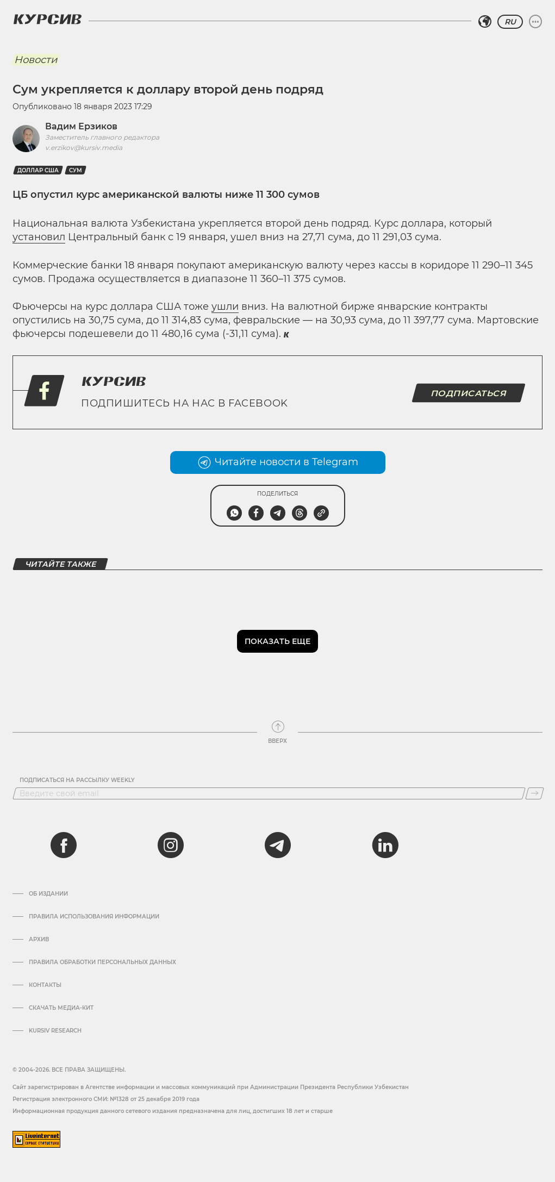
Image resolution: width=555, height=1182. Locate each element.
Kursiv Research (55, 1031)
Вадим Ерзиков (81, 126)
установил (39, 237)
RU (510, 22)
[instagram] (171, 845)
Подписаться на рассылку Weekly (77, 780)
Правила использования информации (94, 917)
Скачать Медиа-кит (61, 1008)
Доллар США (38, 170)
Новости (35, 60)
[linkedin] (384, 845)
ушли (225, 306)
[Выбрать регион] (485, 22)
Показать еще (277, 641)
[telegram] (278, 845)
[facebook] (64, 845)
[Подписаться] (534, 793)
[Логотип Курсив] (47, 19)
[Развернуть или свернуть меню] (535, 22)
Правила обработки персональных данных (102, 962)
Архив (39, 939)
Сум (75, 170)
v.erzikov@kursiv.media (83, 147)
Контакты (45, 985)
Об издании (48, 894)
